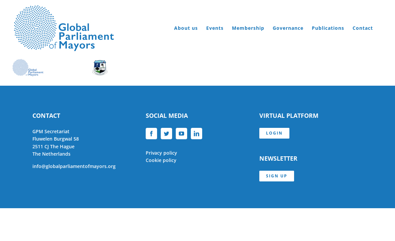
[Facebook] (151, 133)
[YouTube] (181, 133)
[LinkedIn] (196, 133)
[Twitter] (166, 133)
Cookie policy (161, 160)
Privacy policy (161, 153)
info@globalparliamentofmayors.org (74, 166)
